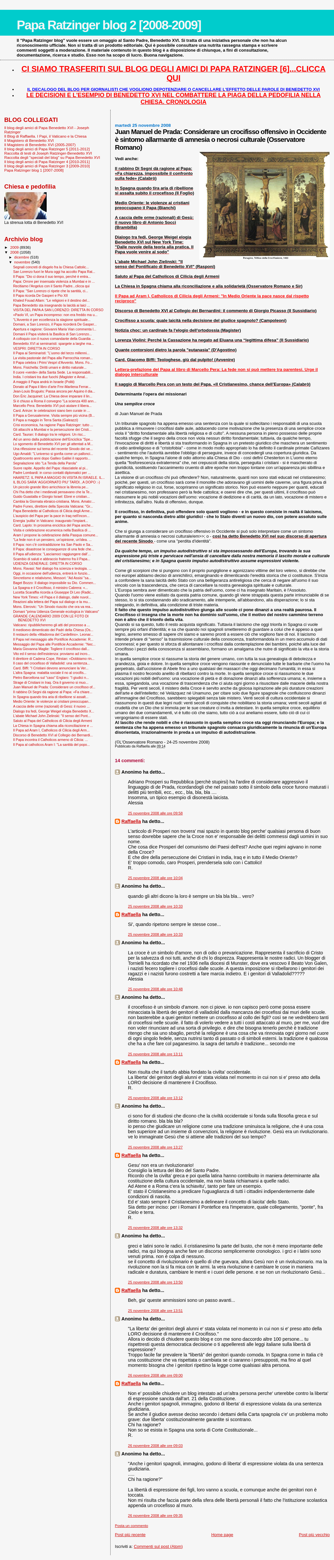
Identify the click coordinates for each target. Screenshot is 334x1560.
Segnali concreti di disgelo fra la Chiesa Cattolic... (51, 267)
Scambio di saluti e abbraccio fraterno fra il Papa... (51, 559)
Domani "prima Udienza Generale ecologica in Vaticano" (56, 611)
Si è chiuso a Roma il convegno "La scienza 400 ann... (54, 401)
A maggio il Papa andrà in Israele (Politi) (43, 382)
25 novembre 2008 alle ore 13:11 (155, 1054)
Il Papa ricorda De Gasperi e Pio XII (40, 295)
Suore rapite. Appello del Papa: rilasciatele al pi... (50, 468)
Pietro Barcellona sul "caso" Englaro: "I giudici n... (51, 677)
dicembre (22, 257)
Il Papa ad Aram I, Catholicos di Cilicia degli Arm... (51, 730)
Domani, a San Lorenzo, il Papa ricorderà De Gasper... (55, 324)
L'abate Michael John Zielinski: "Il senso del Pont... (51, 716)
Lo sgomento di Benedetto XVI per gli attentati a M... (53, 444)
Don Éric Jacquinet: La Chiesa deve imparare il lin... (52, 396)
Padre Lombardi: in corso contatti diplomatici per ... (52, 473)
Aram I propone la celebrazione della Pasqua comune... (55, 535)
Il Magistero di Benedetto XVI (29, 140)
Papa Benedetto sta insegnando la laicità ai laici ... (51, 305)
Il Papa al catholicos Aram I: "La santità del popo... (51, 744)
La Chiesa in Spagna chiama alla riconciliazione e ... (53, 726)
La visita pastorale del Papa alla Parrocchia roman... (53, 358)
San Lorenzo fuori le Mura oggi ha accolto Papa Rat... (54, 272)
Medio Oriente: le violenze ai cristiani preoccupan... (52, 701)
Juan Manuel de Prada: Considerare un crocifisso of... (54, 687)
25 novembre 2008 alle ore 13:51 (155, 1311)
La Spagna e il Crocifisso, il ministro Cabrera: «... (50, 588)
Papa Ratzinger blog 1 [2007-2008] (34, 170)
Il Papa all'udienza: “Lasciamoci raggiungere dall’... (52, 554)
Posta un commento (131, 1526)
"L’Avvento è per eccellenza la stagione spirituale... (52, 320)
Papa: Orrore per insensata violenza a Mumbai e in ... (54, 281)
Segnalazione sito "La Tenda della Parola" (45, 463)
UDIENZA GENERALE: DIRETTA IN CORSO (47, 563)
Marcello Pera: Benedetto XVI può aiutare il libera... (52, 406)
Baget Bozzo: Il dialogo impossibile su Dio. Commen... (54, 583)
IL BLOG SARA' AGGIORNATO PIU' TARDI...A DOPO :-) (56, 482)
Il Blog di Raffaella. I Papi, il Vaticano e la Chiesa (45, 136)
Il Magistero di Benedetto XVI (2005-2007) (40, 145)
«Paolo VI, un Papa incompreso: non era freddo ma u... (55, 315)
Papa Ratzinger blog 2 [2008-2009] (109, 25)
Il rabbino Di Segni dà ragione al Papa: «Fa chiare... (52, 692)
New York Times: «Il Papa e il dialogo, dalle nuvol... (52, 597)
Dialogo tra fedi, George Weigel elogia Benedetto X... (53, 711)
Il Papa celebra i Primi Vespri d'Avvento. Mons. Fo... (52, 362)
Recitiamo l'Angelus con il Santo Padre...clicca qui (51, 286)
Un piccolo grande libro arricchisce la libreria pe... (50, 487)
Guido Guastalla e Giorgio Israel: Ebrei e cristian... (51, 496)
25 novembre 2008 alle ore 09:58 (155, 813)
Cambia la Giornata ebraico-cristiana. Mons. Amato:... (54, 501)
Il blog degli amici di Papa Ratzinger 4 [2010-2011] (47, 161)
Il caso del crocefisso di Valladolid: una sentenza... (51, 663)
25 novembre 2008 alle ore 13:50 (155, 1282)
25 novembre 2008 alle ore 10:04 (155, 878)
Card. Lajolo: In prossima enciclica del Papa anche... (53, 525)
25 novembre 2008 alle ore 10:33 (155, 906)
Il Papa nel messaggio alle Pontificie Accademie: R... (53, 639)
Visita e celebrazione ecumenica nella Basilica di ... (52, 530)
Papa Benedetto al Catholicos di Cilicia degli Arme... (52, 511)
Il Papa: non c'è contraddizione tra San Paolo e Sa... (53, 544)
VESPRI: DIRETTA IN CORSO (36, 348)
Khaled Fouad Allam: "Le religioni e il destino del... (51, 300)
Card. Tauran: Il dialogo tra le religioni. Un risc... (49, 434)
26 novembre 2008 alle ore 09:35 (155, 1516)
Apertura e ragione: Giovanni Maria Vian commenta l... (54, 329)
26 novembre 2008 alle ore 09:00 (155, 1375)
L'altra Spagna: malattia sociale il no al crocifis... (49, 673)
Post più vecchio (314, 1534)
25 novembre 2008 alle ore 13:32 (155, 1228)
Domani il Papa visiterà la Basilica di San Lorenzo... (52, 334)
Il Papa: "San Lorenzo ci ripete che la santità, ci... (50, 291)
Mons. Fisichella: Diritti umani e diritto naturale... (49, 367)
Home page (222, 1534)
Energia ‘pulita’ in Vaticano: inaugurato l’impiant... (50, 521)
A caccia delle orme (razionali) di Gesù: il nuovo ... (51, 706)
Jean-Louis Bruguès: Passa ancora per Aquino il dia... (54, 391)
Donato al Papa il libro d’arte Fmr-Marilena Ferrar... (52, 387)
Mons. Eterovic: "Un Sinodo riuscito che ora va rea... (53, 607)
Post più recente (130, 1534)
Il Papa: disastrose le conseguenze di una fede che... (53, 549)
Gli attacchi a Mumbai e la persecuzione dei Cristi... (52, 429)
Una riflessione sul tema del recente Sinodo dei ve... (53, 449)
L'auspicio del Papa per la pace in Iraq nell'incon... (51, 516)
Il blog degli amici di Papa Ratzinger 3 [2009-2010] (47, 166)
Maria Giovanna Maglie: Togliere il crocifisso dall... (51, 649)
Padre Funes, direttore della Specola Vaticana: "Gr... (53, 506)
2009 (15, 247)
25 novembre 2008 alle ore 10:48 (155, 989)
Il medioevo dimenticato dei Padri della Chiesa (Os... (53, 630)
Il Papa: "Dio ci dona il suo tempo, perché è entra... (52, 276)
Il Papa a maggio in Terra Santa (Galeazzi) (45, 420)
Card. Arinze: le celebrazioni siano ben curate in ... (51, 410)
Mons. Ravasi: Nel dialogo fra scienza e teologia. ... (52, 568)
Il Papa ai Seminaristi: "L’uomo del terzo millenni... (51, 353)
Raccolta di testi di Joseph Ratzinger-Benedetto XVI (48, 153)
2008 (15, 252)
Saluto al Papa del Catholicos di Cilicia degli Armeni (52, 721)
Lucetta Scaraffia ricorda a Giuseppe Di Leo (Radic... (53, 592)
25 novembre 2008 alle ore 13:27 (155, 1147)
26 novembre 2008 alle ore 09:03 (155, 1446)
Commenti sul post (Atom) (158, 1546)
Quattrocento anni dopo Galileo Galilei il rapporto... (52, 458)
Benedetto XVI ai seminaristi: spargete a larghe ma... (53, 343)
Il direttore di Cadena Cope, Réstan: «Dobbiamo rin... (53, 659)
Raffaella (131, 821)
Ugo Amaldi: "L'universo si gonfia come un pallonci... (53, 454)
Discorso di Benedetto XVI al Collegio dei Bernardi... (53, 735)
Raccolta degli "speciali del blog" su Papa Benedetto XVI (52, 157)
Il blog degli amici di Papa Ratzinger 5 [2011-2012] (47, 149)
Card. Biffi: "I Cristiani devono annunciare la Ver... (50, 668)
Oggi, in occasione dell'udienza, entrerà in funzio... (51, 573)
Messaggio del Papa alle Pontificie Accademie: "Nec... (54, 644)
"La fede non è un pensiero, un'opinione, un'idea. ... (52, 540)
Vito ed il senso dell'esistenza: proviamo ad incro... (51, 654)
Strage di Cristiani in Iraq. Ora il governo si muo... (50, 682)
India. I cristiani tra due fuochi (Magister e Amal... (50, 377)
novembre (23, 262)
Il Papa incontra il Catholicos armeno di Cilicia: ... (50, 740)
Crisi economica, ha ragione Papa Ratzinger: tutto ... (53, 425)
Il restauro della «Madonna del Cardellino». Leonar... (53, 634)
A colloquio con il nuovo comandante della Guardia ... (53, 339)
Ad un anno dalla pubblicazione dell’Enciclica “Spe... (53, 439)
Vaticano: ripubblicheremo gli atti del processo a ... (51, 625)
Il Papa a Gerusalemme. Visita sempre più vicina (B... (54, 415)
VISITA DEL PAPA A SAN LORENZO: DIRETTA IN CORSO (58, 310)
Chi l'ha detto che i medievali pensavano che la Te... (52, 492)
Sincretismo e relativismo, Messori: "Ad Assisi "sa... (52, 578)
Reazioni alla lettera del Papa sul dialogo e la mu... (52, 602)
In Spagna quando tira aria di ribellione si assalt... (50, 697)
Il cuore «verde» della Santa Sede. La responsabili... (53, 372)
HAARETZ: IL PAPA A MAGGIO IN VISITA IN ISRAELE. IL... (59, 477)
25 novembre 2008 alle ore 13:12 (155, 1098)
